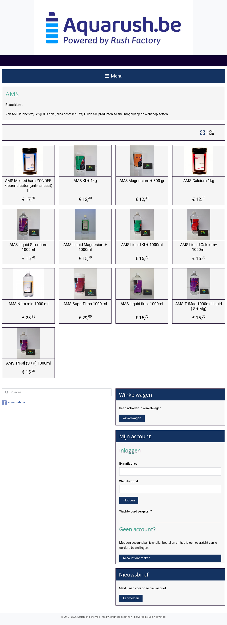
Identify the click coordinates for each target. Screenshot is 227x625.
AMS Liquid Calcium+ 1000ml (198, 247)
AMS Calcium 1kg (198, 180)
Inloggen (129, 500)
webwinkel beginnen (120, 616)
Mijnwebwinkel (157, 616)
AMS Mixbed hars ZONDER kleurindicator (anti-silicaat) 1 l (28, 185)
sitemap (95, 616)
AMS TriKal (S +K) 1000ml (28, 363)
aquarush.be (13, 402)
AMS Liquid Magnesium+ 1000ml (85, 247)
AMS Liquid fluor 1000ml (142, 303)
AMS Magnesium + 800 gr (141, 180)
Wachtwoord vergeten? (135, 511)
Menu (113, 76)
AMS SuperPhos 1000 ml (85, 303)
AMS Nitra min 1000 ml (28, 303)
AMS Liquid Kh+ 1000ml (142, 244)
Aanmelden (131, 598)
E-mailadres (128, 463)
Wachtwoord (128, 481)
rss (104, 616)
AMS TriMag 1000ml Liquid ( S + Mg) (198, 306)
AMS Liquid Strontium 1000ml (28, 247)
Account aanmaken (136, 558)
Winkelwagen (132, 418)
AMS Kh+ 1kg (85, 180)
